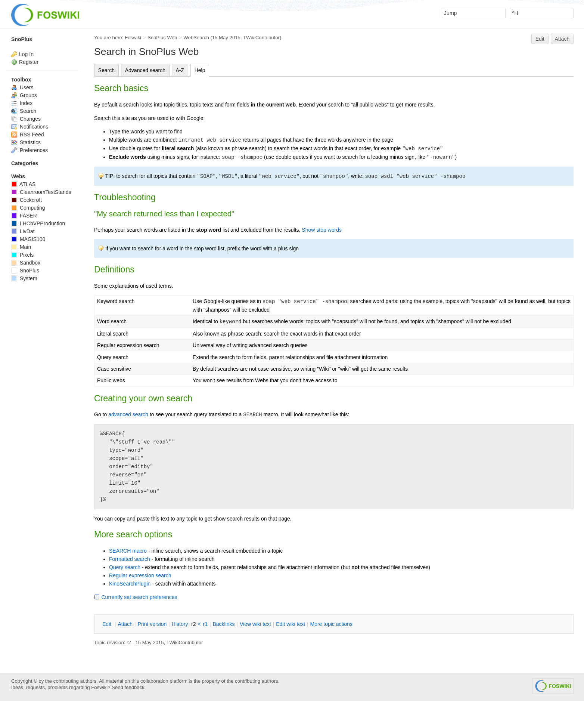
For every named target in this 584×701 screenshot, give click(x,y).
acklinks (223, 624)
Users (22, 87)
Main (21, 247)
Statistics (26, 142)
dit (107, 624)
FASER (24, 216)
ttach (125, 624)
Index (21, 103)
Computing (28, 208)
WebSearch (196, 37)
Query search (124, 567)
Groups (24, 95)
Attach (562, 39)
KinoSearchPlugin (129, 584)
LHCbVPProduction (38, 223)
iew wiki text (255, 624)
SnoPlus (21, 39)
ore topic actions (331, 624)
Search (106, 70)
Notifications (29, 127)
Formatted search (129, 559)
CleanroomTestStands (41, 192)
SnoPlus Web (162, 37)
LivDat (23, 231)
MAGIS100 (28, 239)
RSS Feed (27, 135)
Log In (26, 54)
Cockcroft (26, 200)
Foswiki (133, 37)
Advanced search (145, 70)
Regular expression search (140, 575)
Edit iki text (290, 624)
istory (180, 624)
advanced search (128, 414)
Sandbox (25, 263)
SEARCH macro (128, 551)
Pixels (22, 255)
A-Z (180, 70)
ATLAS (23, 184)
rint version (152, 624)
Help (200, 70)
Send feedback (128, 687)
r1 (205, 624)
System (24, 278)
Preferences (29, 150)
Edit (539, 39)
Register (28, 62)
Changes (26, 119)
